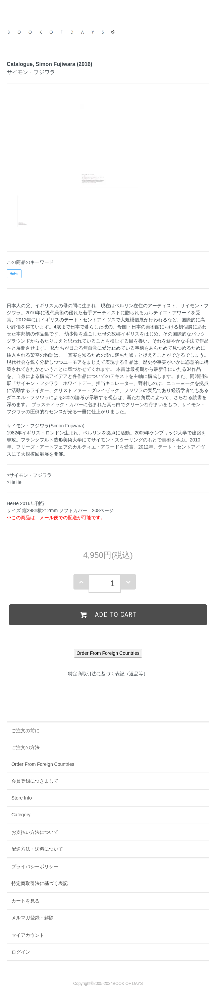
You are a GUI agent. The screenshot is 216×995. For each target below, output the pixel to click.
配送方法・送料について (37, 849)
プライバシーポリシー (34, 866)
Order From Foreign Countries (42, 764)
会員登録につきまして (34, 781)
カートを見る (25, 900)
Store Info (21, 798)
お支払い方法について (34, 832)
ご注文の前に (25, 730)
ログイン (20, 952)
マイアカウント (27, 935)
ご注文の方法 (25, 747)
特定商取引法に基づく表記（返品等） (108, 673)
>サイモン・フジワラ (29, 475)
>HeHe (14, 482)
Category (21, 814)
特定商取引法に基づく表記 (39, 883)
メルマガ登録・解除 (32, 917)
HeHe (14, 274)
